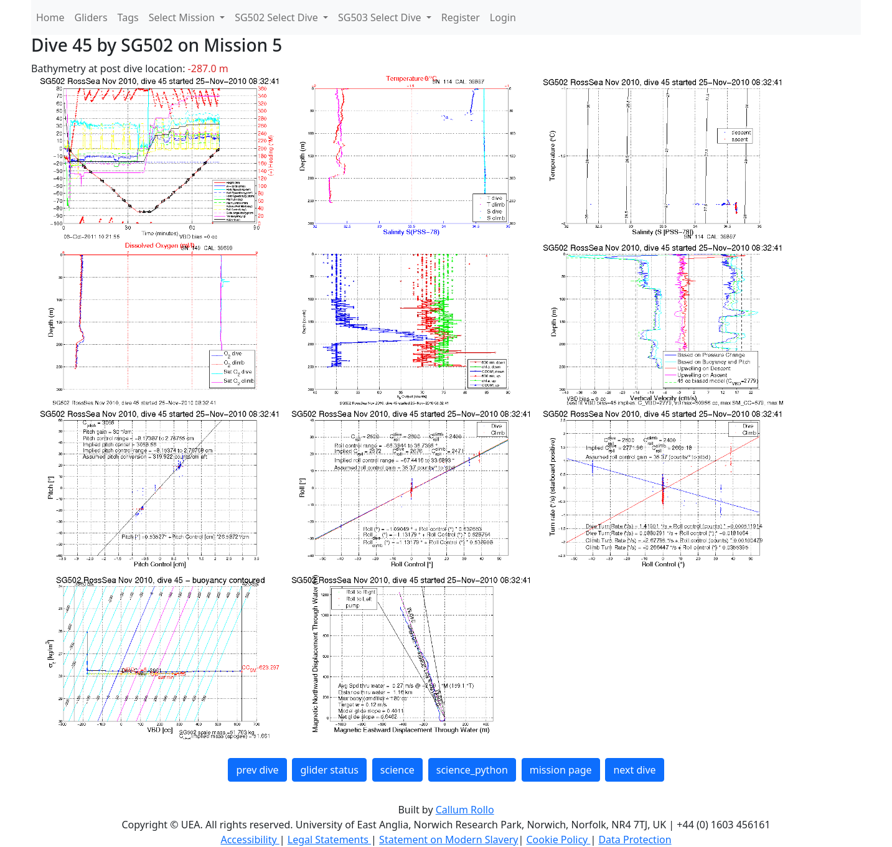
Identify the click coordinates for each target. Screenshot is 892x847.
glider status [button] (329, 770)
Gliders (91, 17)
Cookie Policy (558, 839)
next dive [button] (634, 770)
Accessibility (249, 839)
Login (503, 17)
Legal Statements (329, 839)
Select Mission (183, 17)
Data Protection (634, 839)
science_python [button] (472, 770)
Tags (128, 17)
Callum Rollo (465, 810)
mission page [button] (561, 770)
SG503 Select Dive (381, 17)
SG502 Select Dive (278, 17)
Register (460, 17)
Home (50, 17)
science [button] (397, 770)
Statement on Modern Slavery (448, 839)
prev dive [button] (257, 770)
